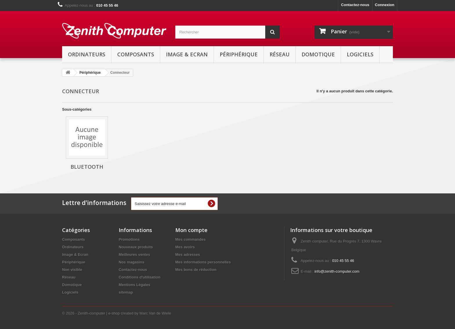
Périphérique (239, 54)
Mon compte (191, 229)
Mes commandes (190, 239)
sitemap (126, 292)
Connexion (384, 5)
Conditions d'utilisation (139, 277)
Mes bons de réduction (195, 269)
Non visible (72, 269)
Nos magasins (131, 262)
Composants (135, 54)
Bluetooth (87, 166)
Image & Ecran (187, 54)
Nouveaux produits (136, 247)
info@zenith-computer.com (337, 271)
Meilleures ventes (134, 254)
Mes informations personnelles (203, 262)
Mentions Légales (134, 285)
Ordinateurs (86, 54)
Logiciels (360, 54)
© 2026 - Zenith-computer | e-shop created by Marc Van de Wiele (116, 313)
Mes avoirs (185, 247)
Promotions (129, 239)
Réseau (280, 54)
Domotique (318, 54)
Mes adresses (187, 254)
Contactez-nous (355, 5)
